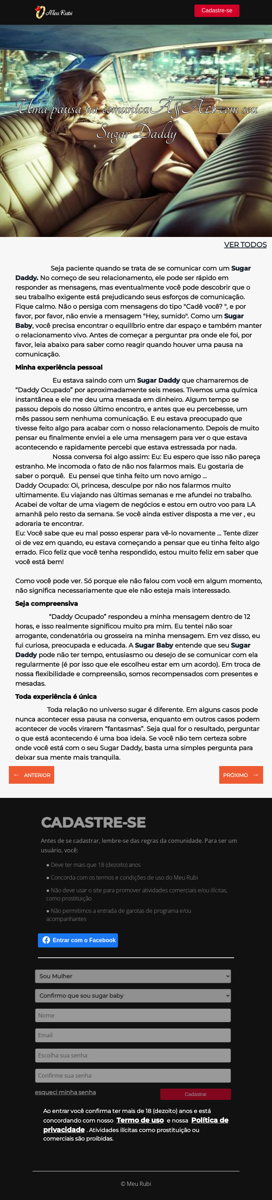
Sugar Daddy (158, 380)
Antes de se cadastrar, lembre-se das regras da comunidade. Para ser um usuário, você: (142, 845)
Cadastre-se (217, 10)
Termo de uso (140, 1120)
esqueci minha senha (62, 1092)
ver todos (245, 244)
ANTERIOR (31, 774)
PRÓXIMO (241, 774)
